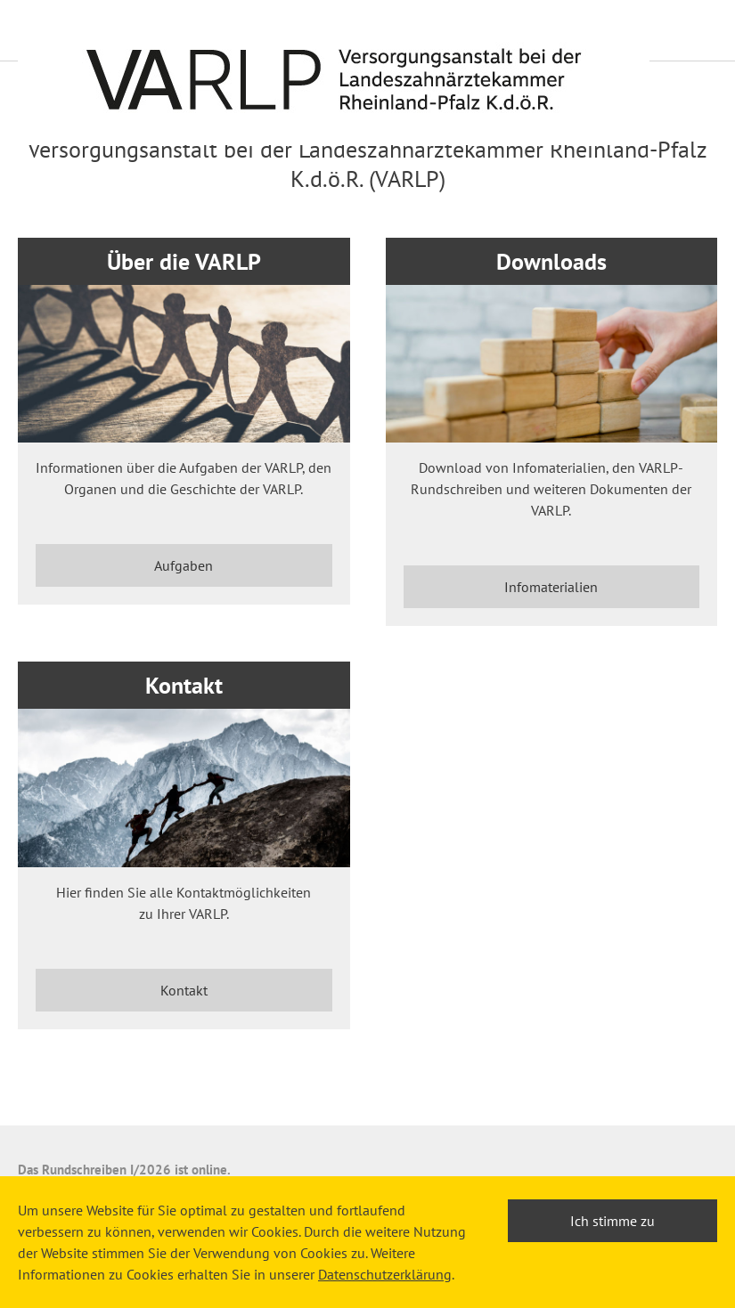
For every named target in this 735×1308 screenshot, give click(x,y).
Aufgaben (183, 565)
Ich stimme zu (612, 1221)
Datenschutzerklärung (385, 1274)
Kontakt (184, 990)
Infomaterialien (551, 587)
